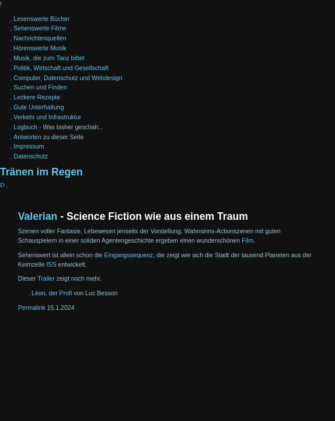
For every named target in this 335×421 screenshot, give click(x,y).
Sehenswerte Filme (39, 28)
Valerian (38, 216)
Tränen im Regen (41, 172)
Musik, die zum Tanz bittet (48, 57)
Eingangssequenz (128, 254)
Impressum (28, 146)
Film (247, 240)
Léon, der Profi (52, 292)
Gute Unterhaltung (38, 107)
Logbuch (25, 126)
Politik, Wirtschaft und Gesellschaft (60, 67)
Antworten (27, 136)
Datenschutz (30, 156)
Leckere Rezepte (36, 97)
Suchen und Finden (40, 87)
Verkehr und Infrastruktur (47, 116)
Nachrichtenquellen (39, 38)
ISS (51, 264)
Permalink (32, 307)
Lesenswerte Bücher (41, 18)
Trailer (46, 278)
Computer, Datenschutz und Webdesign (67, 77)
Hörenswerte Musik (39, 47)
